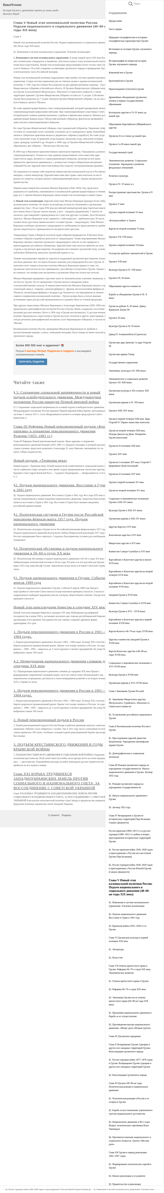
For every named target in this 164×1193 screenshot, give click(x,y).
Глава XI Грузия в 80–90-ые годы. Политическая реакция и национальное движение (128, 1086)
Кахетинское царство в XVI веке (125, 535)
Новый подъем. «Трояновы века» (40, 460)
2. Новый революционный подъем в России (49, 720)
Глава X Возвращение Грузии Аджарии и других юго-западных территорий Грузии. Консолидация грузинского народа (130, 1048)
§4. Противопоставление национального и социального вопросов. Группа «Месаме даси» (130, 1140)
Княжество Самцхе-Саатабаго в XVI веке (129, 551)
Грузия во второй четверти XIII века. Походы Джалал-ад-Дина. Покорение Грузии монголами (127, 434)
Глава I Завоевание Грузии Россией (126, 691)
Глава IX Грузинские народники (125, 1036)
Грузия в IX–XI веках (119, 278)
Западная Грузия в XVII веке (123, 595)
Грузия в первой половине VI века (126, 212)
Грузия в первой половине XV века (126, 482)
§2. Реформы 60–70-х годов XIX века (127, 989)
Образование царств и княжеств (125, 286)
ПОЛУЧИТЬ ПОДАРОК (31, 361)
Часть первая (115, 29)
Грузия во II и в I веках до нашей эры (127, 136)
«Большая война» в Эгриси (122, 220)
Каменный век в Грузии (120, 72)
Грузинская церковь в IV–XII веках (126, 402)
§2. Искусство (116, 957)
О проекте (53, 815)
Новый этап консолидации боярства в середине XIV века (60, 607)
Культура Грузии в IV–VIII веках (125, 270)
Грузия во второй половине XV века (127, 490)
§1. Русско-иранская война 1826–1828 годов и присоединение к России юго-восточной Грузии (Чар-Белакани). (131, 853)
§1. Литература (116, 949)
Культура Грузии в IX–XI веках (124, 326)
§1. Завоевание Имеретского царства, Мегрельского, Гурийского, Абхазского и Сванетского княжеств (129, 703)
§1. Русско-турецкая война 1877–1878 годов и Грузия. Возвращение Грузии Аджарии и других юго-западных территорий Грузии (131, 1063)
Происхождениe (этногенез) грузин (126, 89)
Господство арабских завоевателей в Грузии (131, 253)
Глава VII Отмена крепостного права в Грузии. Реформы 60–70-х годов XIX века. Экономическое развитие (130, 969)
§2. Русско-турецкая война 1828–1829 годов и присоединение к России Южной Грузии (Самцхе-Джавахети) (131, 868)
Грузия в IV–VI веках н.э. (121, 184)
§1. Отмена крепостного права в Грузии (128, 981)
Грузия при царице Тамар (121, 354)
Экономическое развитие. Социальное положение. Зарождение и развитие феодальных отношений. (128, 164)
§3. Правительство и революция (125, 1184)
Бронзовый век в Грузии (121, 81)
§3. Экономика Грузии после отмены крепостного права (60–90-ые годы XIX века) (128, 1001)
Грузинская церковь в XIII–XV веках (127, 518)
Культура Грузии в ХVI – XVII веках (127, 611)
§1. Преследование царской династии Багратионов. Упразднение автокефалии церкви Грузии (129, 741)
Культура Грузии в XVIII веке (123, 674)
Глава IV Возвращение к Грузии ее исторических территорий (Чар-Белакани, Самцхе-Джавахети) (130, 819)
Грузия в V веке (116, 204)
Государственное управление (123, 362)
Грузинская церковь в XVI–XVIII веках (128, 683)
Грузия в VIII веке (118, 261)
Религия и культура (118, 176)
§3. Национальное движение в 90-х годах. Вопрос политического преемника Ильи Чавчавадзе (129, 1125)
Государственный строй (120, 152)
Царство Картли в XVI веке (122, 527)
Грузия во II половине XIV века (124, 474)
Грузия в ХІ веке (117, 318)
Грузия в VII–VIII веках (120, 237)
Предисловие (115, 21)
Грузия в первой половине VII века (126, 245)
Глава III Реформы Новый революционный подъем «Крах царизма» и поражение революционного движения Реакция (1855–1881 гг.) (60, 431)
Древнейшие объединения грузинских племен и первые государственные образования (128, 100)
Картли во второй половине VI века (126, 228)
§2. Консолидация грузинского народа (128, 1075)
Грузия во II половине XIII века (124, 446)
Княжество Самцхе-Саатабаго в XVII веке (130, 603)
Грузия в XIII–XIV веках (121, 410)
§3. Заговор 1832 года (119, 807)
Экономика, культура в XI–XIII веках (127, 370)
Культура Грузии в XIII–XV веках (125, 510)
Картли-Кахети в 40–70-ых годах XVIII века (131, 631)
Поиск (134, 3)
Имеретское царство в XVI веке (124, 543)
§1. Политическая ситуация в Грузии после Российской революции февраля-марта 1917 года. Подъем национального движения (58, 519)
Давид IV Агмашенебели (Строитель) (127, 334)
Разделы (66, 815)
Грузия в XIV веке (118, 454)
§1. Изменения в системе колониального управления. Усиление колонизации (127, 1189)
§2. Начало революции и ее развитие (127, 1176)
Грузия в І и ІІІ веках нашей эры (125, 144)
